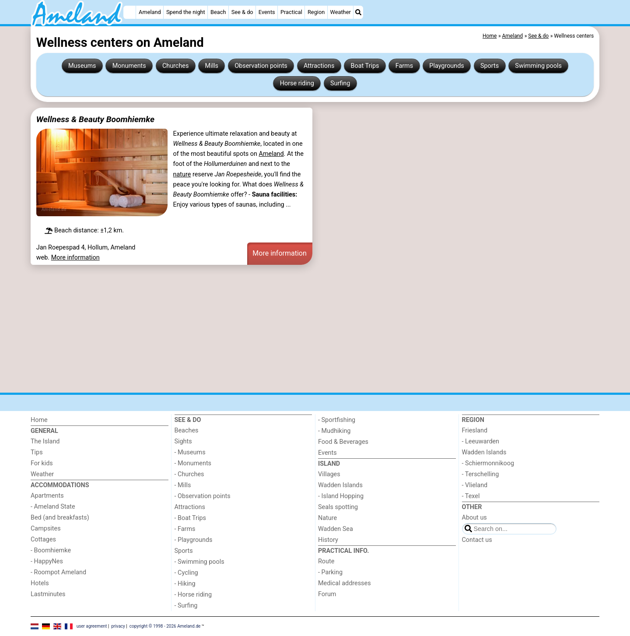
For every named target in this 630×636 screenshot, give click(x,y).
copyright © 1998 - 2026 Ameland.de (165, 626)
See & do (242, 12)
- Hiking (185, 583)
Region (316, 12)
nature (182, 174)
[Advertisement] (293, 328)
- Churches (189, 474)
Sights (183, 441)
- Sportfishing (336, 420)
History (328, 540)
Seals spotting (338, 507)
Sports (489, 66)
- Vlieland (475, 485)
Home (39, 420)
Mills (212, 66)
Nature (327, 518)
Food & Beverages (343, 442)
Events (267, 12)
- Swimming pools (199, 562)
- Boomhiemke (51, 550)
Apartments (47, 495)
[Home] (129, 12)
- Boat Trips (190, 518)
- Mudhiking (334, 431)
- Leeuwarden (481, 441)
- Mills (183, 485)
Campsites (46, 528)
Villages (329, 474)
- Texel (471, 496)
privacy (118, 626)
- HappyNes (47, 561)
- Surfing (186, 605)
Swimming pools (538, 66)
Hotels (40, 583)
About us (474, 517)
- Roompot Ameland (58, 572)
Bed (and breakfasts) (60, 517)
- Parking (330, 572)
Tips (37, 452)
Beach (218, 12)
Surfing (340, 83)
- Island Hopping (341, 496)
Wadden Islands (340, 485)
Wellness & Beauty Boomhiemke (95, 119)
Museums (82, 66)
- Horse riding (193, 594)
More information (75, 257)
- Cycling (186, 572)
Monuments (129, 66)
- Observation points (203, 496)
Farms (404, 66)
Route (326, 561)
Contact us (477, 540)
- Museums (190, 452)
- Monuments (193, 463)
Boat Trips (365, 66)
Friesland (475, 430)
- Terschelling (480, 474)
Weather (340, 12)
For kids (42, 463)
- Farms (185, 529)
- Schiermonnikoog (488, 463)
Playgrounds (446, 66)
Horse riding (297, 83)
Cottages (43, 539)
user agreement (92, 626)
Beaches (187, 430)
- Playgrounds (194, 540)
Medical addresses (344, 583)
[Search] (358, 12)
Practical (291, 12)
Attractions (319, 66)
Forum (327, 594)
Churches (175, 66)
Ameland (150, 12)
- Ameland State (53, 506)
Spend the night (185, 12)
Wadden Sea (335, 529)
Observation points (260, 66)
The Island (45, 441)
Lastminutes (48, 594)
